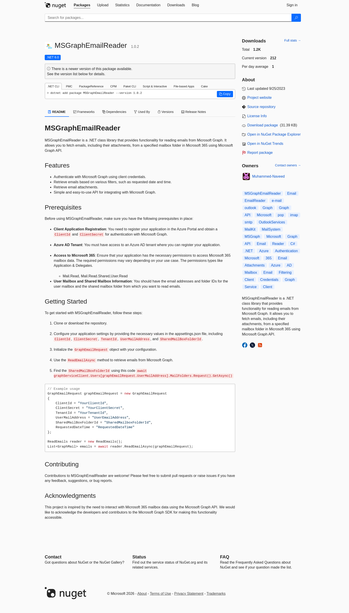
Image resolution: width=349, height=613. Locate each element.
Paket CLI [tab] (129, 86)
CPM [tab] (113, 86)
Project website (259, 97)
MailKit (250, 229)
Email (291, 193)
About (142, 593)
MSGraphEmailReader (263, 193)
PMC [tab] (69, 86)
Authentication (286, 251)
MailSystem (271, 229)
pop (281, 215)
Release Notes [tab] (193, 112)
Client (249, 280)
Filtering (285, 272)
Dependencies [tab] (114, 112)
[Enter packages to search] (168, 18)
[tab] (82, 5)
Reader (278, 244)
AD (289, 265)
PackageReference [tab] (91, 86)
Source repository (261, 107)
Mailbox (251, 272)
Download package (262, 125)
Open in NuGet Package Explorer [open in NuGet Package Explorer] (274, 134)
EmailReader (255, 201)
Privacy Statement (188, 593)
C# (292, 244)
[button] (225, 94)
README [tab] (57, 112)
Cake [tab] (204, 86)
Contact (53, 556)
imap (294, 215)
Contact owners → (288, 165)
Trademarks (216, 593)
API (248, 215)
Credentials (269, 280)
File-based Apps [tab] (184, 86)
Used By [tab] (142, 112)
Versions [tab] (166, 112)
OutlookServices (272, 222)
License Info (257, 116)
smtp (249, 222)
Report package (260, 152)
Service (251, 287)
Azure (264, 251)
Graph (268, 208)
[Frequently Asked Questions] (224, 556)
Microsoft (264, 215)
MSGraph (252, 236)
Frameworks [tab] (84, 112)
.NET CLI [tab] (53, 86)
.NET (249, 251)
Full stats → (292, 40)
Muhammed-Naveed (268, 176)
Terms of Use (160, 593)
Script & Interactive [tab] (155, 86)
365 (269, 258)
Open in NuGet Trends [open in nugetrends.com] (265, 144)
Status (139, 556)
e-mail (277, 201)
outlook (250, 208)
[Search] (296, 18)
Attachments (255, 265)
